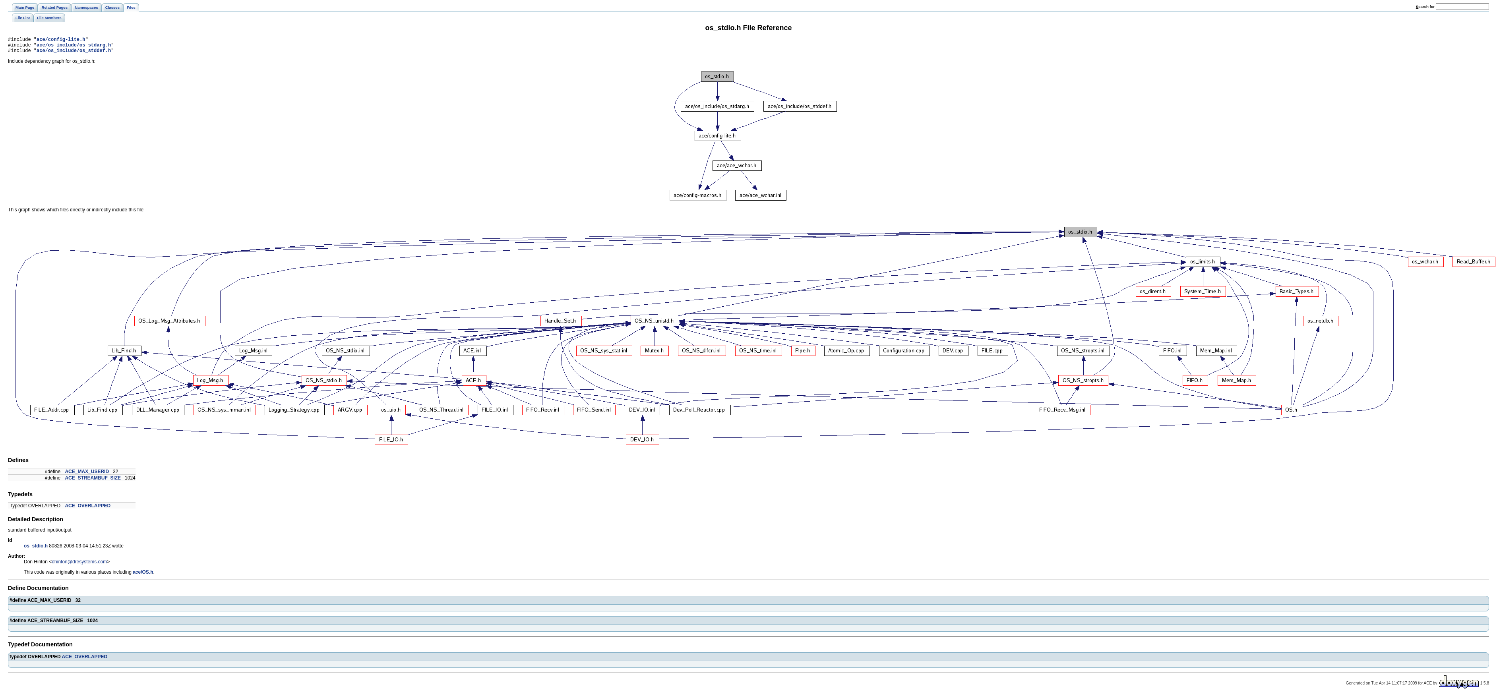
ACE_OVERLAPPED (87, 509)
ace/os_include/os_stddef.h (74, 53)
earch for (1425, 6)
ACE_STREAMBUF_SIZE (93, 481)
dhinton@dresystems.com (79, 565)
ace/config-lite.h (61, 40)
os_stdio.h (36, 549)
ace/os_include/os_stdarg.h (74, 47)
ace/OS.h (143, 575)
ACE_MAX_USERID (87, 475)
